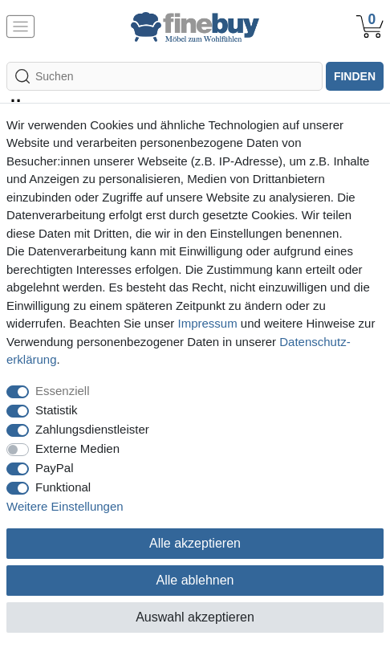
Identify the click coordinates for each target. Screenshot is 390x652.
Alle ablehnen (195, 580)
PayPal (54, 468)
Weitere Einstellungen (65, 506)
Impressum (207, 323)
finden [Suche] (355, 76)
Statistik (56, 410)
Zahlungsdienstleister (92, 429)
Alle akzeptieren (195, 543)
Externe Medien (77, 448)
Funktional (63, 487)
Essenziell (62, 390)
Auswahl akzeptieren (195, 617)
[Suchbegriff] (164, 76)
